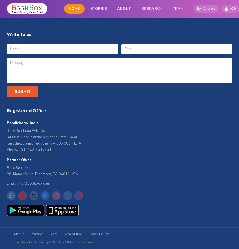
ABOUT (124, 8)
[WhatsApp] (11, 195)
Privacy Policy (98, 234)
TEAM (178, 8)
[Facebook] (45, 195)
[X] (33, 195)
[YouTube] (22, 195)
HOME (74, 8)
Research (36, 234)
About (19, 234)
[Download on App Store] (230, 9)
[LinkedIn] (67, 195)
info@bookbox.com (33, 183)
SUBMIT (22, 91)
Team (53, 234)
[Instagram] (56, 195)
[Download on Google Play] (206, 9)
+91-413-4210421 (35, 149)
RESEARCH (152, 8)
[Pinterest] (78, 195)
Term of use (72, 234)
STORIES (98, 8)
